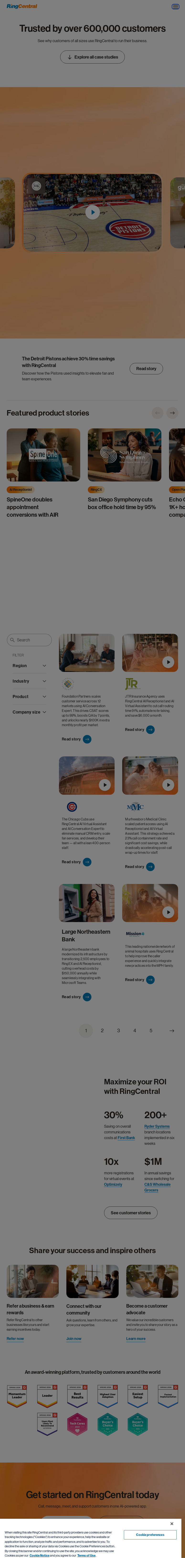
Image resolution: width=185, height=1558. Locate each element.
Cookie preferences (150, 1535)
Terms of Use (86, 1555)
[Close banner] (171, 1523)
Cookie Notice (39, 1555)
